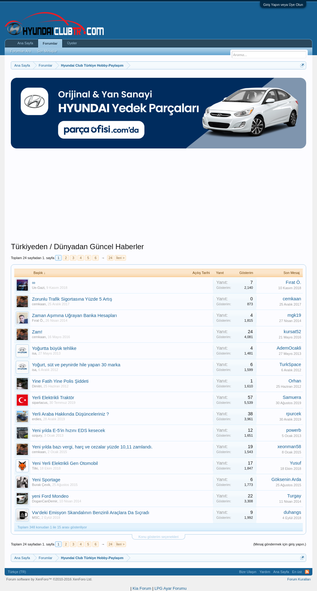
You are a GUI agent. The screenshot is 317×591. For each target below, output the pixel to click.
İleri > (120, 258)
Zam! (37, 331)
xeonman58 (289, 446)
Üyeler (72, 43)
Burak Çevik (41, 485)
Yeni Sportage (46, 479)
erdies (36, 419)
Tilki (35, 468)
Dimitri (36, 386)
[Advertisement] (158, 198)
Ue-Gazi (38, 287)
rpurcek (293, 413)
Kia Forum (141, 588)
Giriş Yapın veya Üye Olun (283, 5)
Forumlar (50, 43)
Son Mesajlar (47, 51)
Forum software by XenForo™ (49, 579)
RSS (307, 572)
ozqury (37, 435)
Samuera (292, 397)
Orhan (295, 380)
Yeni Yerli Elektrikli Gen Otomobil (65, 463)
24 (110, 258)
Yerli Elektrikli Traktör (53, 397)
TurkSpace (290, 364)
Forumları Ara (20, 51)
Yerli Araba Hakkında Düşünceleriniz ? (70, 414)
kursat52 (292, 331)
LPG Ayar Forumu (170, 588)
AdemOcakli (289, 348)
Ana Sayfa (25, 43)
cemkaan (39, 304)
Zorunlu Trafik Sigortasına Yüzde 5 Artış (72, 299)
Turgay (294, 495)
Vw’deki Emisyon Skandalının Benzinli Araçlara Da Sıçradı (90, 512)
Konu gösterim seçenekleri (158, 537)
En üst (297, 572)
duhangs (292, 512)
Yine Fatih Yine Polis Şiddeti (60, 381)
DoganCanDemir (44, 501)
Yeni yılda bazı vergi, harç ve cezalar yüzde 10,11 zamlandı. (92, 446)
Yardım (264, 572)
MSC (35, 517)
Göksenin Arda (286, 479)
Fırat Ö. (293, 282)
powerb (293, 430)
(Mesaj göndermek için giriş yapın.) (279, 544)
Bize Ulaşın (248, 572)
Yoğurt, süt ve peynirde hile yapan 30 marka (76, 364)
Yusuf (295, 463)
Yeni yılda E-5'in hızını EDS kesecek (68, 430)
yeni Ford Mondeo (50, 496)
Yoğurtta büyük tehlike (54, 348)
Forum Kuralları (299, 579)
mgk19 (294, 315)
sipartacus (39, 402)
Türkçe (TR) (17, 572)
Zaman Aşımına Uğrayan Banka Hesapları (74, 315)
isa (34, 353)
